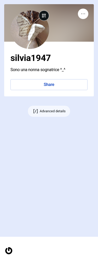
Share (49, 84)
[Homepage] (8, 250)
